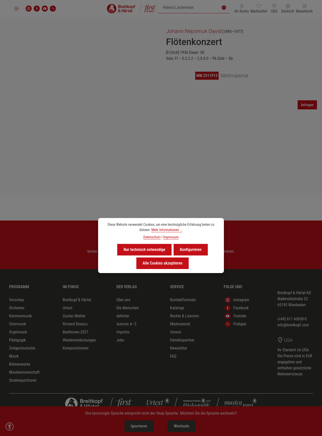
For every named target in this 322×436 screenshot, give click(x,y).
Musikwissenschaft (24, 372)
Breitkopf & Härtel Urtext (77, 303)
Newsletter (178, 348)
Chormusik (17, 324)
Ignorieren (139, 426)
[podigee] (53, 9)
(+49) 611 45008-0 (292, 319)
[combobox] (188, 7)
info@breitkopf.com (293, 325)
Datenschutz (152, 237)
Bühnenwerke (19, 364)
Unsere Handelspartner (182, 336)
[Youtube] (45, 9)
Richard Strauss (75, 324)
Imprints (123, 332)
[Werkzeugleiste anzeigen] (9, 426)
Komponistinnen (75, 348)
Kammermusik (20, 316)
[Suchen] (224, 7)
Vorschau (16, 299)
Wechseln (181, 426)
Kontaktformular (183, 299)
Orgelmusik (18, 332)
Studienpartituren (22, 380)
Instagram (237, 300)
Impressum (171, 237)
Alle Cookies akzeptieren (163, 263)
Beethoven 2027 (75, 332)
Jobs (120, 340)
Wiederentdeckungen (79, 340)
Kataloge (177, 308)
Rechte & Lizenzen (184, 316)
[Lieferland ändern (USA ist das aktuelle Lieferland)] (274, 8)
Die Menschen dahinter (127, 312)
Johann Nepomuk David (193, 31)
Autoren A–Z (126, 324)
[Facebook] (37, 9)
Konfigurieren (191, 249)
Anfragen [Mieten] (307, 105)
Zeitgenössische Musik (22, 352)
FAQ (173, 356)
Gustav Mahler (74, 316)
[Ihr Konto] (241, 8)
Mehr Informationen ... (166, 230)
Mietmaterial (180, 324)
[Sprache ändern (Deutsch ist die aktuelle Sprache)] (288, 8)
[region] (80, 97)
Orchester (16, 308)
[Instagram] (29, 9)
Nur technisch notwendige (144, 249)
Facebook (237, 308)
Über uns (123, 299)
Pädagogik (17, 340)
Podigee (235, 324)
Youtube (235, 316)
